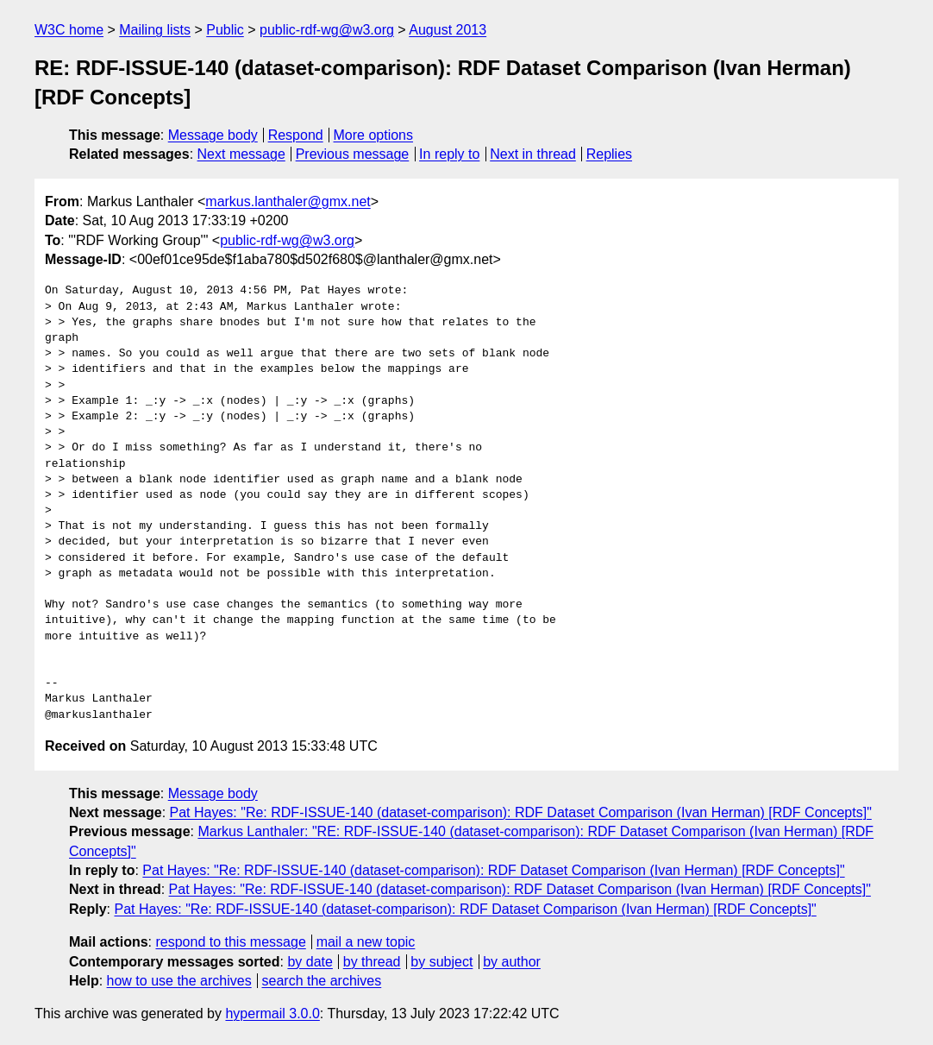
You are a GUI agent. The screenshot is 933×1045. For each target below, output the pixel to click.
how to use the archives (179, 980)
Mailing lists (155, 29)
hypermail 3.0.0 (272, 1013)
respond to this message (230, 942)
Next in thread (533, 154)
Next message (241, 154)
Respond (295, 135)
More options (374, 135)
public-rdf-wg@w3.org (327, 29)
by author (512, 961)
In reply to (449, 154)
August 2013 (447, 29)
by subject (441, 961)
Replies (609, 154)
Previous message (353, 154)
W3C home (68, 29)
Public (225, 29)
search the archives (322, 980)
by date (309, 961)
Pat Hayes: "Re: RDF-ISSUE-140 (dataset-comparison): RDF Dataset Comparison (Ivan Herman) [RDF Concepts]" (521, 812)
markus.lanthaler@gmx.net (287, 201)
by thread (372, 961)
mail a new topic (366, 942)
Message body (213, 135)
